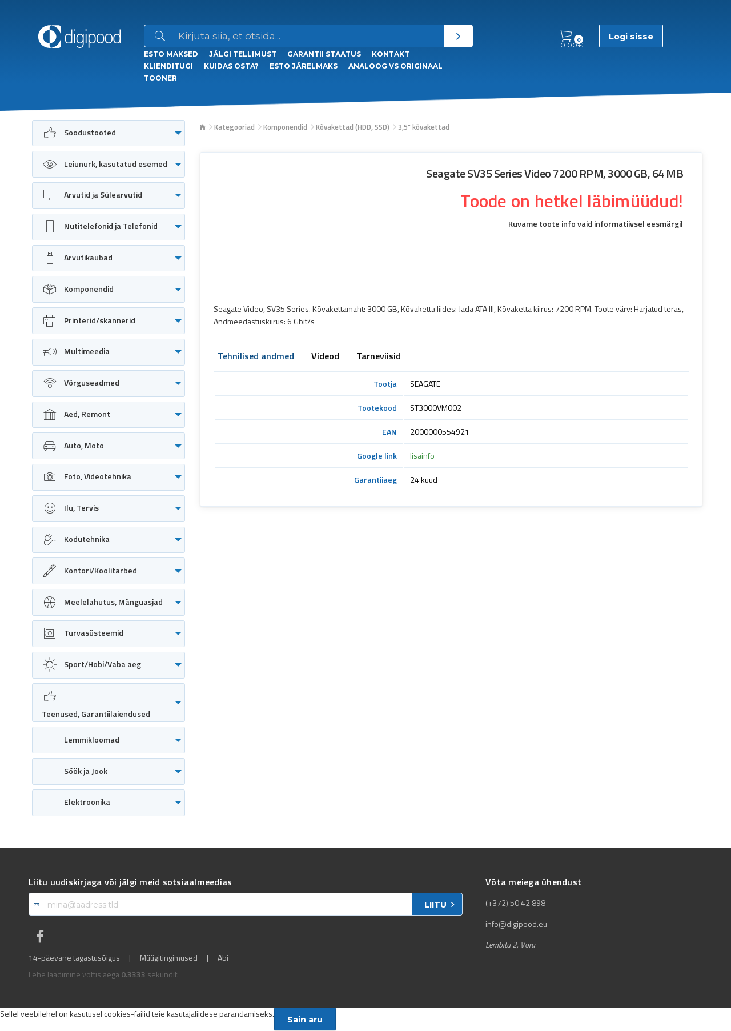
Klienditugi (168, 66)
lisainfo (422, 456)
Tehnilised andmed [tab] (256, 357)
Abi (223, 958)
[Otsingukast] (309, 36)
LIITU (435, 905)
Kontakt (390, 54)
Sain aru (305, 1019)
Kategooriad (234, 127)
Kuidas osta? (231, 66)
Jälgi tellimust (242, 54)
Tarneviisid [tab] (378, 357)
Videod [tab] (325, 357)
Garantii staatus (324, 54)
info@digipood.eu (516, 924)
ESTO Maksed (171, 54)
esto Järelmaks (304, 66)
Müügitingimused (169, 958)
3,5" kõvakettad (423, 127)
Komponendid (285, 127)
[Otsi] (458, 36)
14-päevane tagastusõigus (74, 958)
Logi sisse (631, 36)
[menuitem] (108, 133)
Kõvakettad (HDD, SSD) (352, 127)
